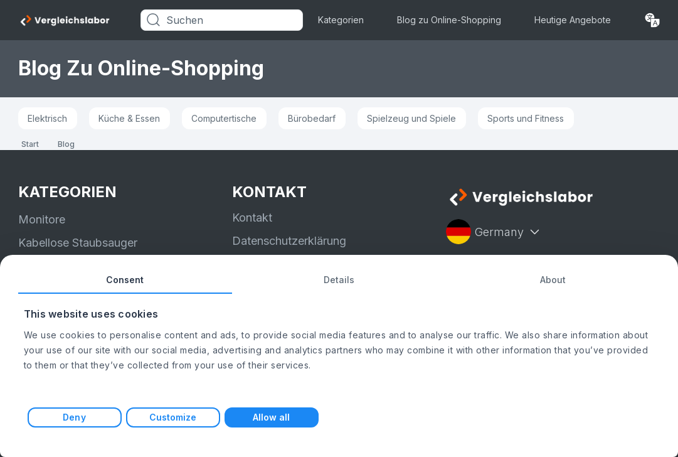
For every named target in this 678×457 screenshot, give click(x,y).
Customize (173, 417)
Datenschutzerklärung (289, 240)
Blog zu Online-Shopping (449, 19)
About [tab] (553, 279)
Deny (74, 417)
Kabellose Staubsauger (77, 242)
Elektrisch (47, 118)
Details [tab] (339, 279)
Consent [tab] (125, 279)
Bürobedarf (312, 118)
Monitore (41, 219)
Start (30, 144)
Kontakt (252, 217)
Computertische (224, 118)
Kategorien (341, 19)
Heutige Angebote (572, 19)
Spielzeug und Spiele (411, 118)
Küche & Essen (129, 118)
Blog (66, 144)
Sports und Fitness (525, 118)
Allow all (271, 417)
